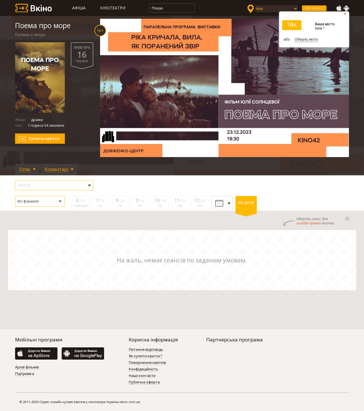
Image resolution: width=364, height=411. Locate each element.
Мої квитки (314, 8)
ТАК (292, 25)
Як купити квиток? (145, 356)
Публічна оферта (144, 382)
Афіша (79, 8)
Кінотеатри (112, 8)
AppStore (339, 8)
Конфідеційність (143, 369)
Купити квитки (44, 138)
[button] (40, 201)
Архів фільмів (27, 367)
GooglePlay (346, 8)
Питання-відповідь (146, 349)
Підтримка (24, 374)
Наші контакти (142, 376)
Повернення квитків (147, 362)
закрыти (347, 219)
